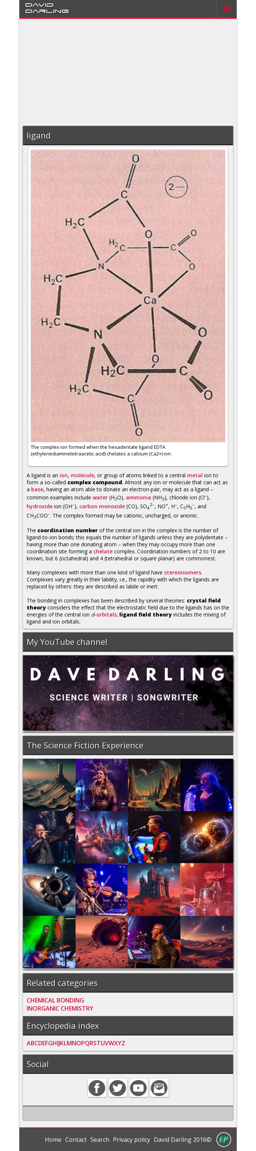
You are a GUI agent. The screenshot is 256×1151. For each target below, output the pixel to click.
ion (64, 475)
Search (99, 1139)
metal (195, 475)
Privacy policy (131, 1139)
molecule (82, 475)
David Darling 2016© (183, 1139)
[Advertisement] (128, 70)
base (37, 489)
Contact (76, 1139)
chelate (103, 551)
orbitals (106, 614)
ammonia (138, 497)
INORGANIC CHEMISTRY (60, 1008)
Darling (47, 10)
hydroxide (40, 506)
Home (53, 1139)
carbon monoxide (102, 506)
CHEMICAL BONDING (55, 1000)
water (100, 497)
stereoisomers (182, 572)
